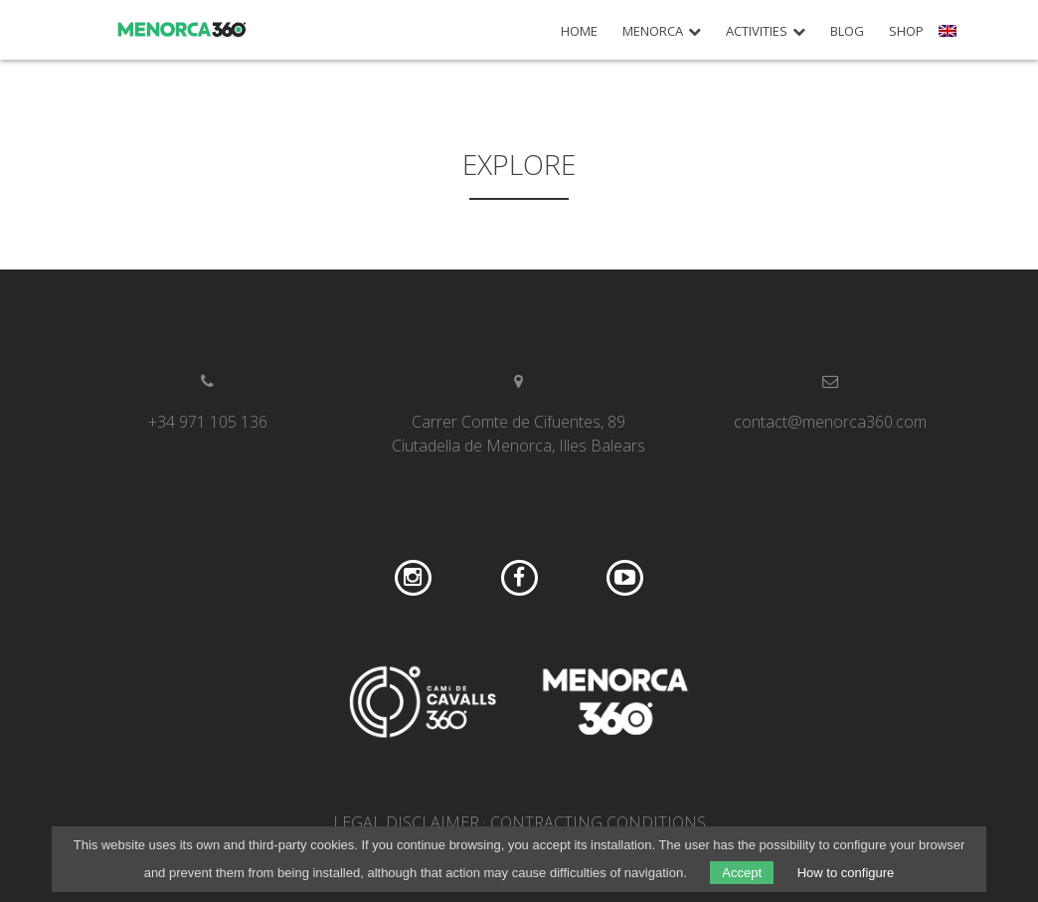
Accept (742, 872)
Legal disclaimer (406, 822)
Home (579, 31)
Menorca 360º (182, 30)
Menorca (652, 31)
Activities (756, 31)
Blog (847, 31)
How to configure (846, 872)
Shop (906, 31)
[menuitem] (950, 38)
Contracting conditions (598, 822)
